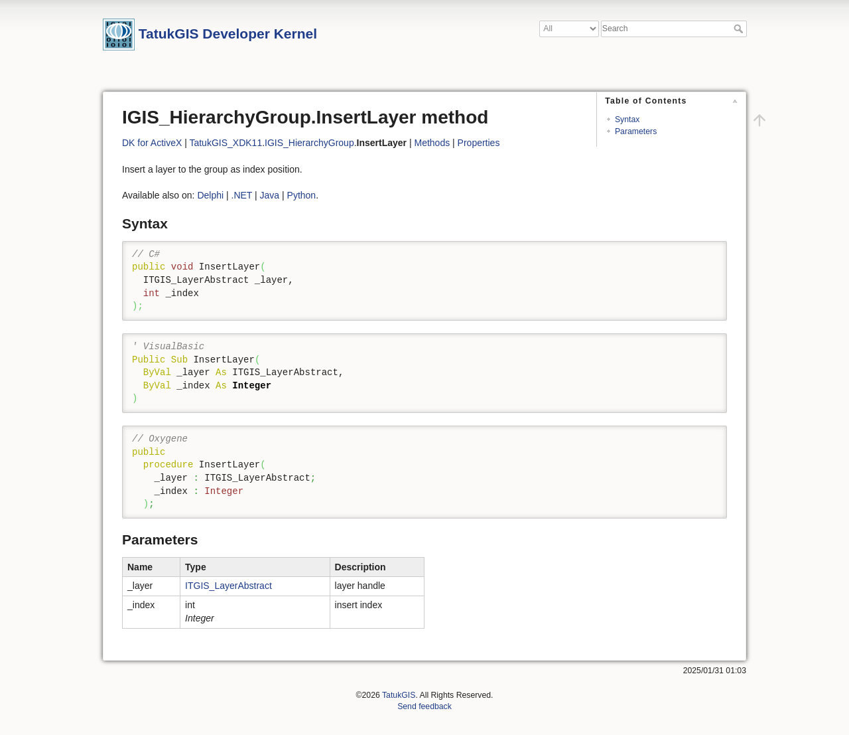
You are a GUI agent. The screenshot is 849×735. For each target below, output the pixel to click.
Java (270, 195)
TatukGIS (398, 695)
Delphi (210, 195)
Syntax (627, 119)
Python (301, 195)
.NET (242, 195)
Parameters (636, 131)
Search (740, 28)
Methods (432, 142)
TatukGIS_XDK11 (225, 142)
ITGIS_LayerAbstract (228, 585)
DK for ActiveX (152, 142)
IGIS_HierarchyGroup (309, 142)
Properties (479, 142)
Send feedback (424, 706)
